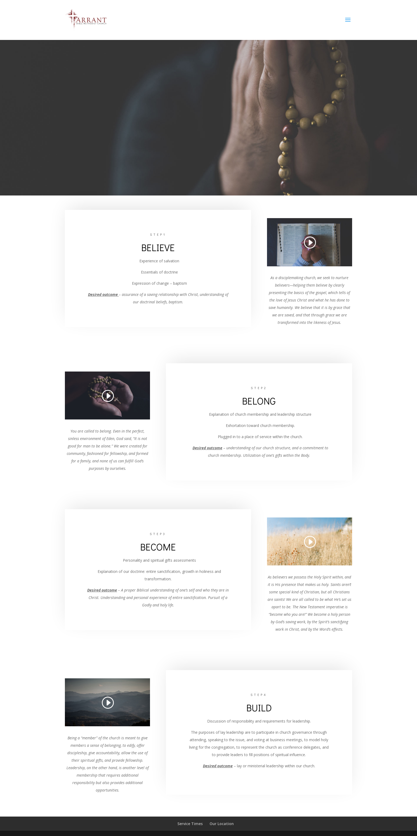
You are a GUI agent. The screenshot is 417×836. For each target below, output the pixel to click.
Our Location (222, 823)
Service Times (190, 823)
